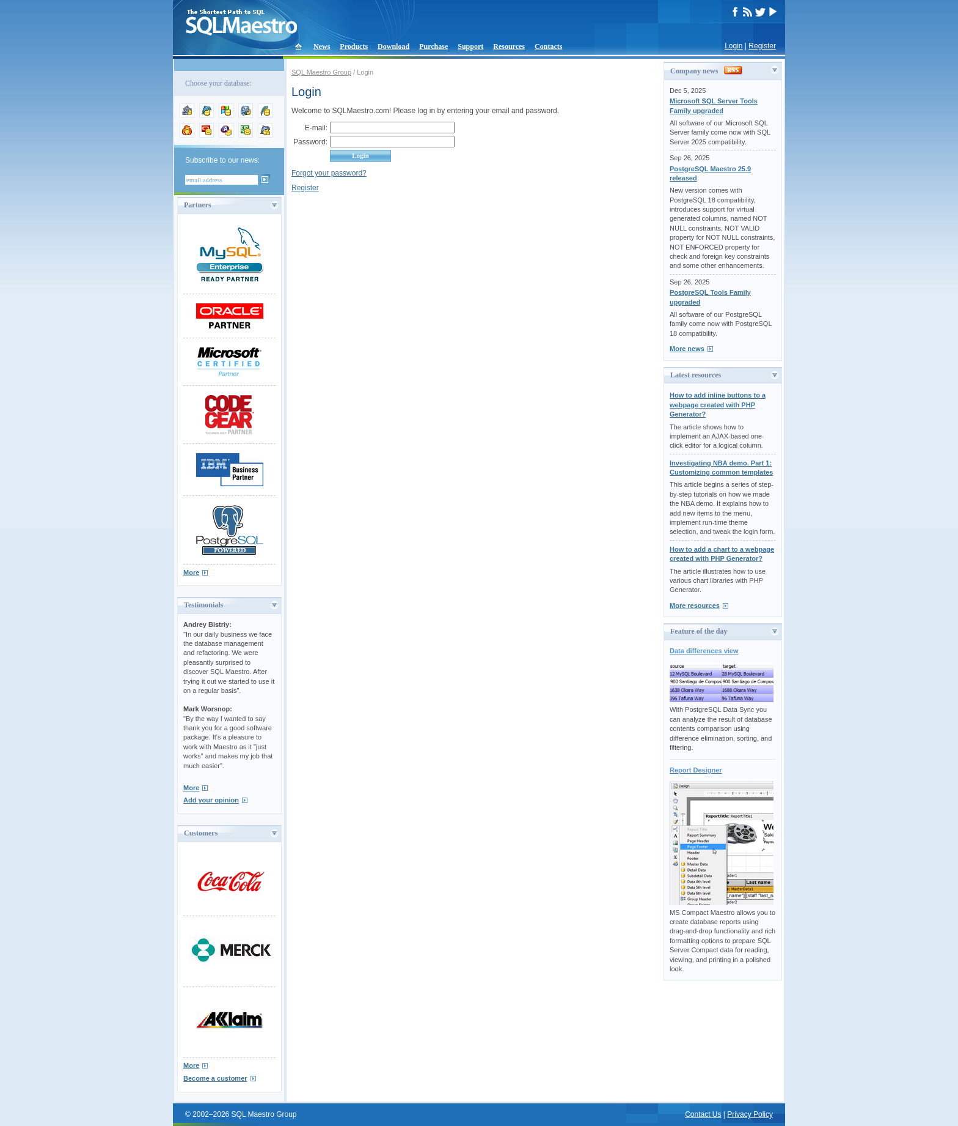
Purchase (433, 46)
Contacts (548, 46)
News (321, 46)
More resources (695, 605)
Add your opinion (211, 800)
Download (393, 46)
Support (470, 46)
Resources (509, 46)
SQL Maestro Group (321, 72)
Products (354, 46)
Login (733, 46)
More (191, 572)
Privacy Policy (750, 1114)
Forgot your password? (329, 173)
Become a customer (215, 1078)
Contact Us (703, 1114)
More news (687, 348)
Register (762, 46)
